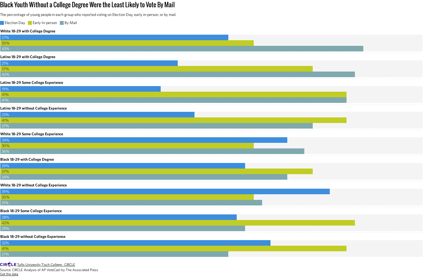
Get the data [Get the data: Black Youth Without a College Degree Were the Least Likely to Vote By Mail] (9, 274)
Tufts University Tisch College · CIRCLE (46, 264)
